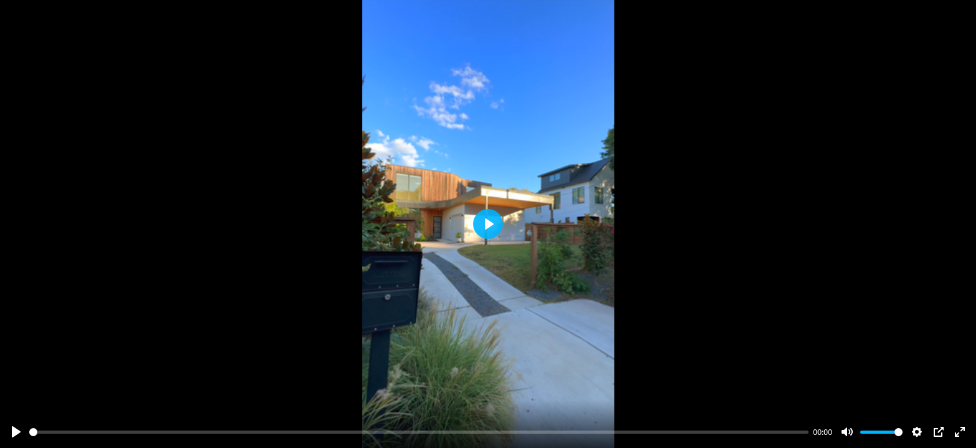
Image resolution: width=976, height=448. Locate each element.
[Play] (16, 432)
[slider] (419, 432)
